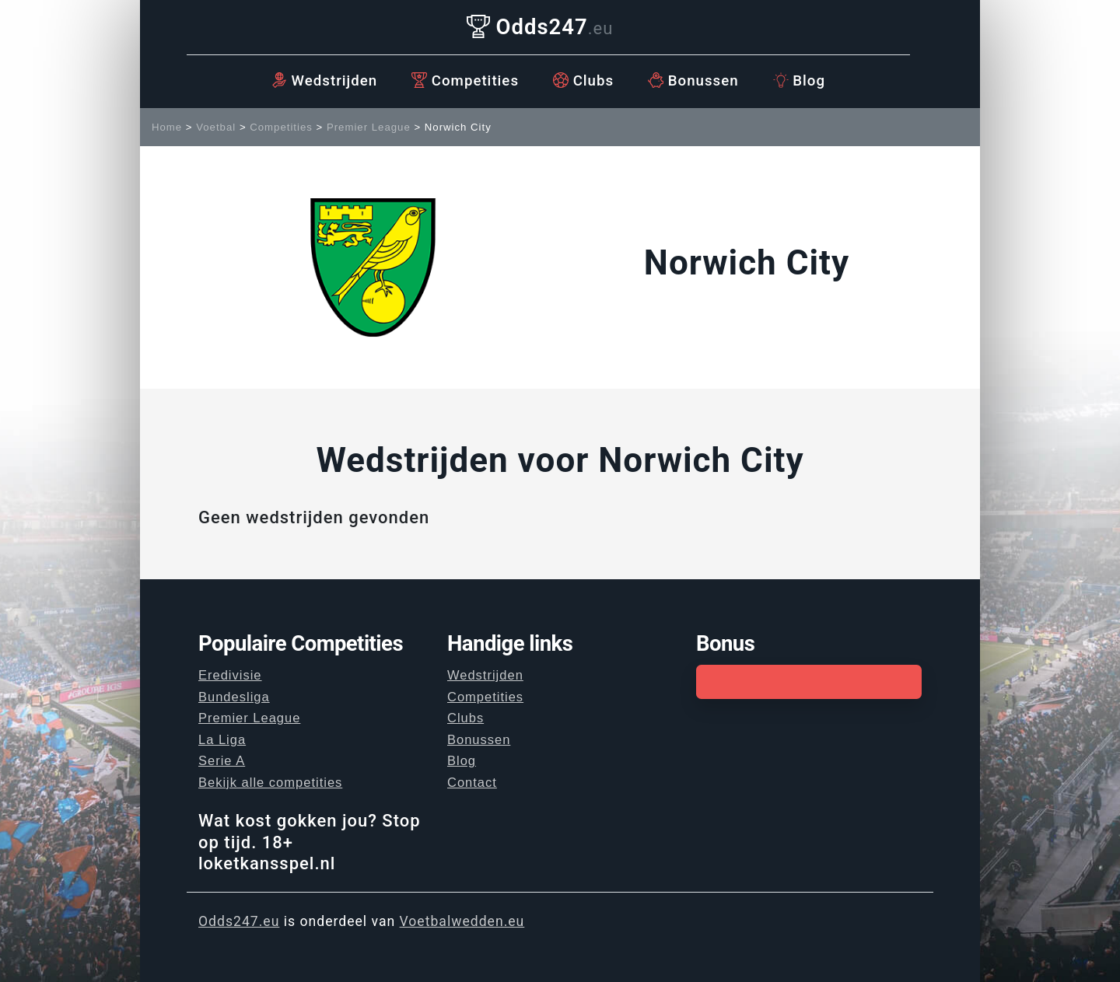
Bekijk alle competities (270, 782)
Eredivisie (230, 675)
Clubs (583, 80)
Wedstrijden (324, 80)
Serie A (221, 760)
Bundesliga (234, 697)
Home (167, 127)
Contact (472, 782)
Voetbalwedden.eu (462, 921)
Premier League (369, 127)
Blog (799, 80)
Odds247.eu (238, 921)
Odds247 (540, 27)
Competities (465, 80)
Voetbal (216, 127)
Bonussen (693, 80)
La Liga (222, 739)
